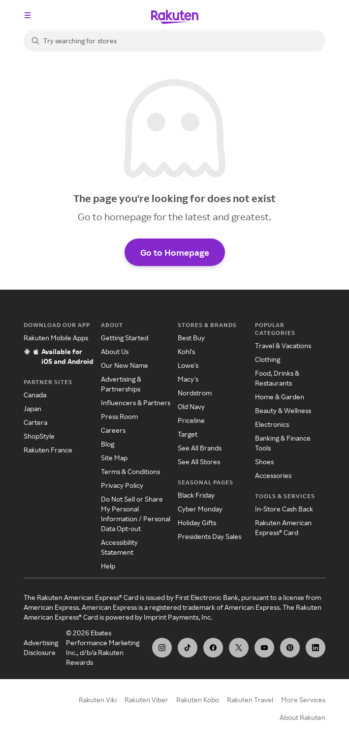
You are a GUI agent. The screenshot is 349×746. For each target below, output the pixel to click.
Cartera (35, 422)
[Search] (174, 41)
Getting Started (124, 337)
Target (187, 434)
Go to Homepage (174, 252)
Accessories (273, 475)
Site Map (114, 457)
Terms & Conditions (130, 471)
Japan (32, 408)
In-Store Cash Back (284, 509)
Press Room (119, 416)
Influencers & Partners (135, 402)
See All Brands (200, 448)
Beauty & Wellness (283, 410)
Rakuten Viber (146, 699)
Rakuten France (48, 450)
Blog (107, 444)
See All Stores (199, 461)
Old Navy (191, 406)
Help (108, 566)
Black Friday (196, 495)
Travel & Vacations (283, 345)
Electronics (272, 424)
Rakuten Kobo (197, 699)
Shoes (264, 461)
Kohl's (186, 351)
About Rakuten (302, 717)
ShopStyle (39, 436)
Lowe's (188, 365)
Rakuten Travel (250, 699)
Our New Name (124, 365)
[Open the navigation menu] (28, 15)
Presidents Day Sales (209, 536)
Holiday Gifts (197, 522)
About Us (114, 351)
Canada (35, 394)
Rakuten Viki (98, 699)
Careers (113, 430)
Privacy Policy (122, 485)
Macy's (188, 379)
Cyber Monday (200, 509)
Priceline (191, 420)
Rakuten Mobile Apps (56, 337)
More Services (303, 699)
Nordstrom (195, 392)
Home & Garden (279, 396)
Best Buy (191, 337)
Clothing (267, 359)
